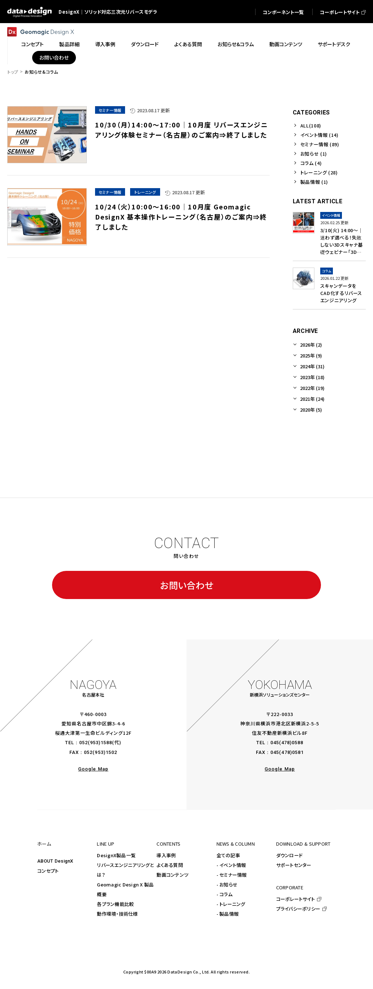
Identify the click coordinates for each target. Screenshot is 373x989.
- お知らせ (227, 884)
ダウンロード (289, 855)
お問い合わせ (186, 584)
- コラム (224, 894)
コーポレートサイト (295, 898)
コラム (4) (311, 163)
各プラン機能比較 (115, 904)
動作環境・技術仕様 (117, 913)
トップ (12, 72)
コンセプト (48, 870)
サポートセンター (294, 865)
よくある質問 (170, 865)
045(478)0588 (286, 742)
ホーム (44, 843)
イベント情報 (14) (319, 134)
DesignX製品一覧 (116, 855)
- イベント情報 (231, 865)
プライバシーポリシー (298, 908)
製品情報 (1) (314, 181)
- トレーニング (230, 904)
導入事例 (166, 855)
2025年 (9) (311, 355)
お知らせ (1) (313, 153)
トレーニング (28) (319, 172)
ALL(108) (310, 125)
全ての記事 (228, 855)
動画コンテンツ (172, 874)
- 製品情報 (227, 913)
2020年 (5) (311, 409)
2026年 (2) (311, 344)
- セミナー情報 (231, 874)
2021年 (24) (312, 398)
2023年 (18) (312, 377)
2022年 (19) (312, 388)
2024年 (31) (312, 366)
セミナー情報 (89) (319, 144)
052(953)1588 (95, 742)
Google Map (93, 769)
